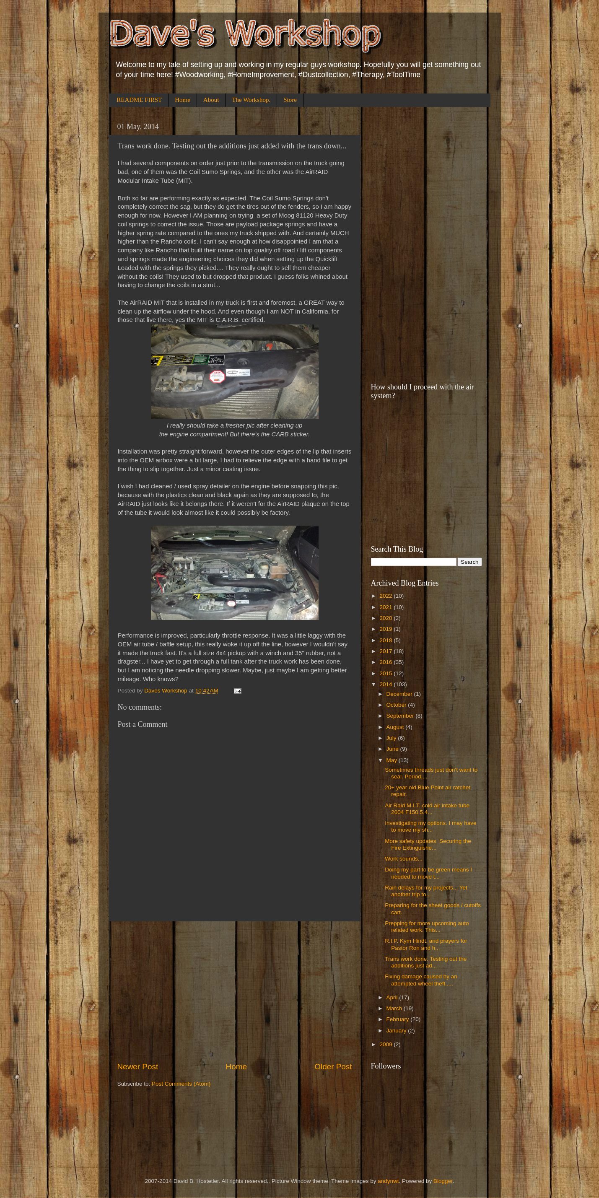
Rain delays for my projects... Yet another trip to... (426, 890)
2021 (386, 607)
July (392, 738)
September (401, 716)
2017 (386, 651)
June (393, 749)
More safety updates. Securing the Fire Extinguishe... (428, 844)
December (400, 694)
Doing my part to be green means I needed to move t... (428, 872)
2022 (386, 596)
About (211, 99)
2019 (386, 629)
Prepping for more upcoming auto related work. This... (427, 926)
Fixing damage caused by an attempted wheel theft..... (421, 979)
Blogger (443, 1181)
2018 (386, 640)
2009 (386, 1044)
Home (182, 99)
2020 (386, 618)
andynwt (388, 1181)
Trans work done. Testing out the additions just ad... (426, 962)
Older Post (333, 1066)
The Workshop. (251, 99)
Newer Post (137, 1066)
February (398, 1019)
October (397, 705)
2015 (386, 673)
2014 (386, 684)
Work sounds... (404, 859)
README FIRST (139, 99)
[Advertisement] (234, 991)
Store (290, 99)
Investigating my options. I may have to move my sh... (430, 826)
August (396, 727)
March (395, 1008)
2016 (386, 662)
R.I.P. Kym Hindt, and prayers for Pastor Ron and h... (426, 944)
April (392, 997)
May (392, 760)
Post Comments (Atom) (181, 1084)
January (397, 1030)
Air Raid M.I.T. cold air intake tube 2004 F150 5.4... (427, 808)
